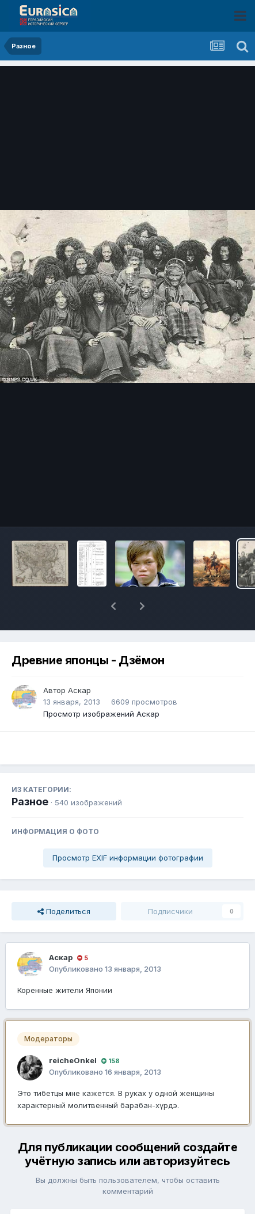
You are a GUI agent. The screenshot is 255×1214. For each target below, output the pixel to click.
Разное (30, 772)
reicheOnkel (73, 1030)
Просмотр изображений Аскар (101, 683)
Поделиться (63, 881)
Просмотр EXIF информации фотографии (127, 827)
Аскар (79, 660)
